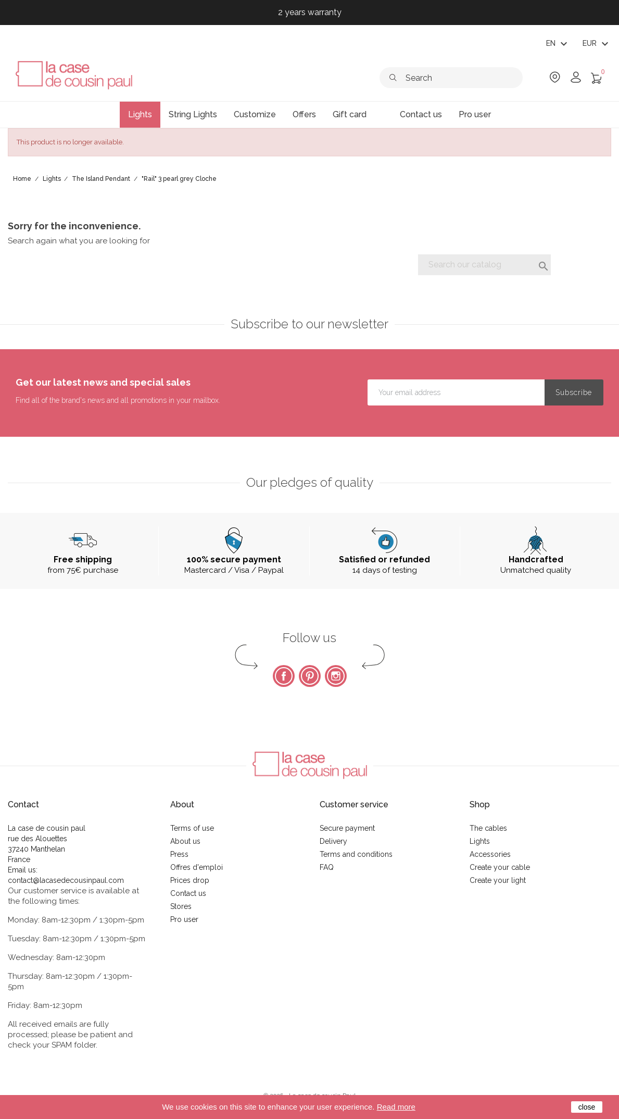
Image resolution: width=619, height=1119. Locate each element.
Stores (181, 906)
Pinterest (310, 676)
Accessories (490, 854)
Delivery (333, 841)
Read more (396, 1106)
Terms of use (192, 828)
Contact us (188, 893)
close (587, 1107)
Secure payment (347, 828)
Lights (480, 841)
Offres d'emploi (196, 867)
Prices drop (189, 880)
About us (185, 841)
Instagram (336, 676)
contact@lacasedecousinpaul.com (66, 880)
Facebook (284, 676)
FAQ (327, 867)
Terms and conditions (356, 854)
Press (179, 854)
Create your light (498, 880)
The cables (488, 828)
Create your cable (500, 867)
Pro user (184, 919)
